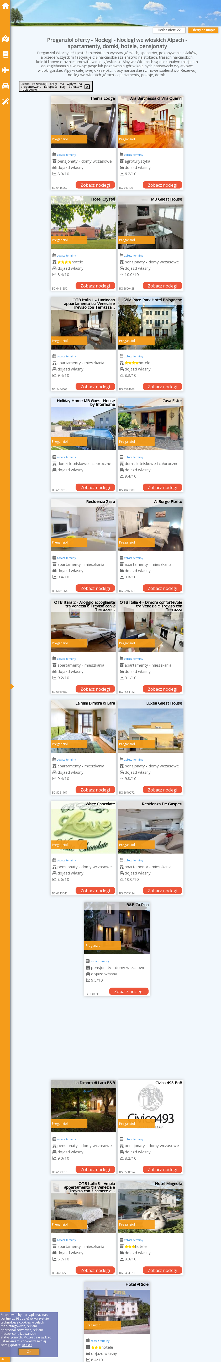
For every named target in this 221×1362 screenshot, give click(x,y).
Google (22, 1318)
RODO (27, 1345)
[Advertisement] (117, 1040)
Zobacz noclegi (95, 185)
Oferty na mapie (203, 30)
